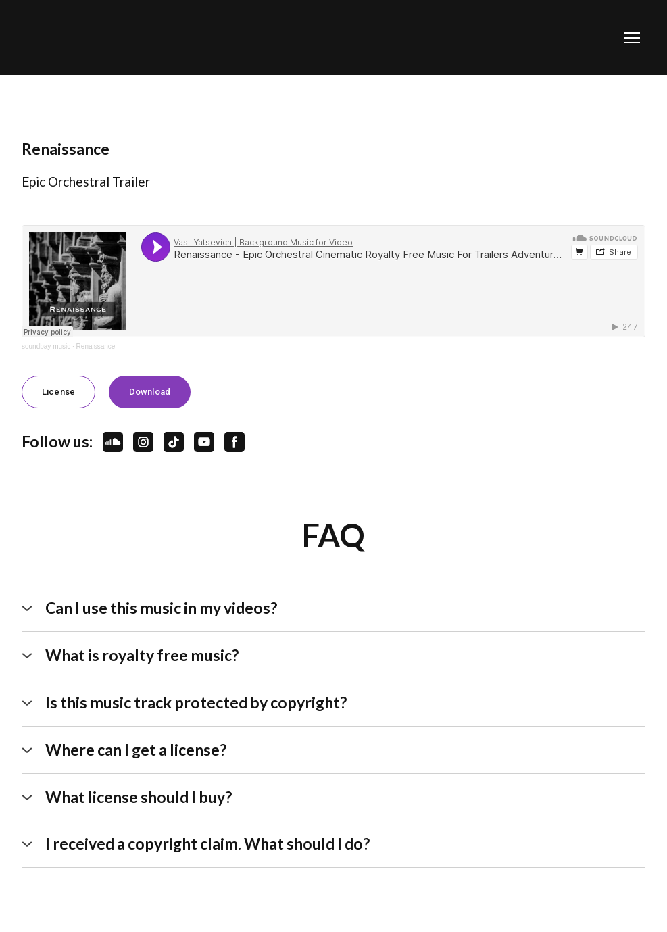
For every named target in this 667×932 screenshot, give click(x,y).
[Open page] (83, 37)
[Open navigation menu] (631, 37)
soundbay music (46, 346)
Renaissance (96, 346)
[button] (58, 392)
